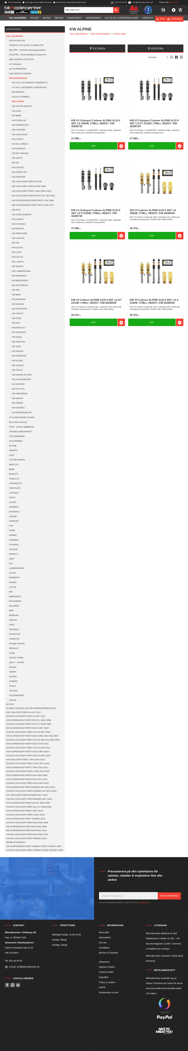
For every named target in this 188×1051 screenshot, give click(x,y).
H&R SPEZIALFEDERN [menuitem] (20, 73)
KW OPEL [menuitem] (17, 318)
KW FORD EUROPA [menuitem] (21, 214)
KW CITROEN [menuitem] (18, 130)
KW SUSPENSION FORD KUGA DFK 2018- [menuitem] (27, 779)
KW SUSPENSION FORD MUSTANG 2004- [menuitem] (26, 826)
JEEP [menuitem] (11, 559)
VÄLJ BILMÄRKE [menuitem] (17, 19)
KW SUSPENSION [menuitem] (18, 78)
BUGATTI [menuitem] (13, 474)
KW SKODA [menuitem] (17, 351)
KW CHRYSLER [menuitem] (19, 134)
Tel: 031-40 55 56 (13, 961)
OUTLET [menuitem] (34, 19)
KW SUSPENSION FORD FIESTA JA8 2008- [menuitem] (33, 200)
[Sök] (116, 10)
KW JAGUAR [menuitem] (18, 238)
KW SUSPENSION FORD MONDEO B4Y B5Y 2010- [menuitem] (30, 787)
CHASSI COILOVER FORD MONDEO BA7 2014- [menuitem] (29, 799)
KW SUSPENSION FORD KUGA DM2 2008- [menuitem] (27, 775)
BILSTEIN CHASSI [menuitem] (18, 422)
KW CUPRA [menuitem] (17, 139)
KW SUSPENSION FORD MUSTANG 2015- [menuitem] (26, 830)
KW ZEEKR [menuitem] (17, 403)
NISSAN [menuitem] (13, 620)
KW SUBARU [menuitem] (18, 408)
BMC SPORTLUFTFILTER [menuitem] (21, 59)
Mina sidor (104, 932)
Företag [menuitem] (148, 19)
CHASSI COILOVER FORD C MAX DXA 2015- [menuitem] (28, 771)
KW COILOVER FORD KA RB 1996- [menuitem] (29, 186)
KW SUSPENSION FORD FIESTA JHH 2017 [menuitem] (33, 205)
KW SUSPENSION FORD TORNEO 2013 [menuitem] (25, 819)
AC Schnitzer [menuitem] (15, 64)
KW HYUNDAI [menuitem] (18, 224)
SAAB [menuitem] (12, 653)
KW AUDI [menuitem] (16, 111)
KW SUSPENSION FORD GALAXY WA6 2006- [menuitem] (28, 803)
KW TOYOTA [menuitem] (18, 389)
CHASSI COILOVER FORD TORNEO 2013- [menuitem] (26, 838)
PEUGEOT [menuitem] (14, 629)
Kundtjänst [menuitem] (74, 19)
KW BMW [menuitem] (16, 115)
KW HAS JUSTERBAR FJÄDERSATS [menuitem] (29, 82)
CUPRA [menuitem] (13, 502)
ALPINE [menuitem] (13, 446)
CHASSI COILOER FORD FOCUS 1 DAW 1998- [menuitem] (29, 724)
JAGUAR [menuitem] (13, 549)
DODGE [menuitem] (13, 516)
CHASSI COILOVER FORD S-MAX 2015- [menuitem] (25, 815)
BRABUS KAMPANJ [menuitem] (15, 842)
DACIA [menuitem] (12, 497)
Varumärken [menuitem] (93, 19)
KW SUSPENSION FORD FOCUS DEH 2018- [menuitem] (27, 751)
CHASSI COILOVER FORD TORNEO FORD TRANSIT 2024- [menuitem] (34, 850)
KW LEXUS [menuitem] (17, 247)
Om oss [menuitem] (59, 19)
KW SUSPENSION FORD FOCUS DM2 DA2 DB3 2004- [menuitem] (32, 736)
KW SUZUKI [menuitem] (18, 365)
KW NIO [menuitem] (16, 323)
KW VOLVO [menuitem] (17, 313)
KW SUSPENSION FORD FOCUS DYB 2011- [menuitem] (27, 744)
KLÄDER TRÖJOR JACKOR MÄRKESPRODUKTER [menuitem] (30, 708)
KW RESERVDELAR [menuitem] (22, 412)
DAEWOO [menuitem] (14, 507)
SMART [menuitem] (12, 672)
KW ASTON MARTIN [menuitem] (22, 106)
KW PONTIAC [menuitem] (18, 342)
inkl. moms (174, 2)
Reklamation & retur (109, 992)
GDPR (102, 987)
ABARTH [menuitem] (13, 450)
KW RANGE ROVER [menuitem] (22, 375)
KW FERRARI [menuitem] (18, 177)
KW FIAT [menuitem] (16, 210)
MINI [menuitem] (11, 610)
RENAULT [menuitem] (14, 648)
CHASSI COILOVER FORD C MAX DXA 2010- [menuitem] (28, 763)
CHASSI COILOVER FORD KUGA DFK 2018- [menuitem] (27, 783)
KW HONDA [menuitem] (18, 219)
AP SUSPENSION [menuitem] (17, 69)
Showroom (104, 962)
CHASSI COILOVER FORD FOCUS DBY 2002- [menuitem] (28, 732)
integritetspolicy (144, 902)
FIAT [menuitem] (11, 526)
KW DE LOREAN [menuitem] (20, 144)
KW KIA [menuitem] (15, 243)
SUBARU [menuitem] (13, 681)
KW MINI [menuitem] (16, 295)
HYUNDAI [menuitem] (14, 544)
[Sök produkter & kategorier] (88, 10)
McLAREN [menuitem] (14, 606)
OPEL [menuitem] (12, 625)
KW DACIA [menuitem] (17, 158)
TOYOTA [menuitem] (13, 691)
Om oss (103, 942)
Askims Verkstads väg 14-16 (19, 947)
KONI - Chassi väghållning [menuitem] (21, 427)
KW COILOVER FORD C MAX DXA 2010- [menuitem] (26, 759)
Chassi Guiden (106, 972)
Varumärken (105, 937)
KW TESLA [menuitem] (17, 370)
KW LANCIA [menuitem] (18, 262)
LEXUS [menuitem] (12, 573)
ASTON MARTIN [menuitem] (17, 460)
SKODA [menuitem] (13, 667)
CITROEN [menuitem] (14, 493)
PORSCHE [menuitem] (14, 639)
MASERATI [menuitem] (14, 577)
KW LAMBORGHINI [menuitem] (21, 271)
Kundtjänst (104, 947)
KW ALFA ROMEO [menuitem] (21, 97)
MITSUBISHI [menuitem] (15, 601)
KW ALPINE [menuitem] (18, 101)
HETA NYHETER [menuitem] (17, 40)
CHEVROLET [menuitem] (15, 483)
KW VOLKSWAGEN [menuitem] (21, 379)
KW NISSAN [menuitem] (18, 304)
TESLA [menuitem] (12, 686)
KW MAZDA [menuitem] (17, 266)
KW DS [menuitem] (15, 163)
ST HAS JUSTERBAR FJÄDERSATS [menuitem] (29, 87)
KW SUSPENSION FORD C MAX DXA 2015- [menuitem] (27, 767)
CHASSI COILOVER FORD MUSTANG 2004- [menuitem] (27, 822)
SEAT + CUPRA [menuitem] (16, 662)
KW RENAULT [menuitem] (19, 327)
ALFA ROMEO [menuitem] (16, 441)
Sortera (157, 48)
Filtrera (99, 48)
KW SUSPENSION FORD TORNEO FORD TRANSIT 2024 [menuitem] (33, 846)
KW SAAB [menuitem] (17, 337)
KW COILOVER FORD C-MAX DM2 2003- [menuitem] (32, 191)
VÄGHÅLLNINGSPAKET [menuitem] (20, 431)
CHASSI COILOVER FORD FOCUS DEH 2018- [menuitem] (28, 755)
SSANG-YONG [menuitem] (16, 657)
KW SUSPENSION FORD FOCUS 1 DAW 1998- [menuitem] (28, 720)
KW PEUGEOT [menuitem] (19, 332)
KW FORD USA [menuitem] (19, 172)
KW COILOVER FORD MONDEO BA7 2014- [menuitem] (27, 795)
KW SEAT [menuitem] (16, 346)
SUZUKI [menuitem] (13, 676)
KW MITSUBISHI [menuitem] (20, 285)
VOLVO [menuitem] (12, 700)
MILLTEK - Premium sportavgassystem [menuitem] (27, 50)
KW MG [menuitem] (15, 290)
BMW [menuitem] (11, 469)
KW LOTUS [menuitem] (17, 257)
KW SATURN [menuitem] (18, 384)
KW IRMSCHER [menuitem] (19, 233)
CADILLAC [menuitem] (14, 479)
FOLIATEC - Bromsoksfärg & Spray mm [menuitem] (27, 54)
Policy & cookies (107, 982)
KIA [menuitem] (11, 563)
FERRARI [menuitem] (13, 521)
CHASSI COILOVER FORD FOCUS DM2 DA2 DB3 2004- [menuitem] (33, 740)
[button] (173, 10)
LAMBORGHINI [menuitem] (16, 568)
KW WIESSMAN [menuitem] (19, 393)
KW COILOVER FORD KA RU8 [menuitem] (26, 181)
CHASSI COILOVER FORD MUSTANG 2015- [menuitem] (27, 834)
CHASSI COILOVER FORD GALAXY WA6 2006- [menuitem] (29, 807)
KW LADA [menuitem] (16, 252)
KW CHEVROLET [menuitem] (20, 125)
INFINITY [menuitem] (13, 554)
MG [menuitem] (11, 592)
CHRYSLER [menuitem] (15, 488)
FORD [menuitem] (12, 530)
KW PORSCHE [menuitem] (19, 356)
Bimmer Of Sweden (108, 953)
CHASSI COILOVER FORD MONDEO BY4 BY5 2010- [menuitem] (31, 791)
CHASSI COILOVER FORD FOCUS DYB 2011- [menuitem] (28, 748)
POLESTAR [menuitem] (14, 634)
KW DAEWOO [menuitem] (19, 148)
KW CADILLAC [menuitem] (19, 120)
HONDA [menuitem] (13, 535)
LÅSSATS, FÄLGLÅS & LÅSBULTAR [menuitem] (26, 45)
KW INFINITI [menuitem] (18, 228)
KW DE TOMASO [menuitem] (20, 153)
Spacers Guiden (107, 967)
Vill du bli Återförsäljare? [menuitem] (122, 19)
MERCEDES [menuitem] (15, 596)
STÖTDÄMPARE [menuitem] (17, 436)
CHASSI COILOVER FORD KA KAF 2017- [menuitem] (26, 716)
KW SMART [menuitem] (17, 398)
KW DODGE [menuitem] (18, 167)
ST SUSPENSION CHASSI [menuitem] (21, 417)
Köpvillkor (104, 977)
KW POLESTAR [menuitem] (19, 309)
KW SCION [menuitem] (17, 360)
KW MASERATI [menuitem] (19, 276)
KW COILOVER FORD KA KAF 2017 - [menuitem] (24, 712)
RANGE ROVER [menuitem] (17, 643)
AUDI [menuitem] (11, 455)
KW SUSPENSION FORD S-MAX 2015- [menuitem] (25, 811)
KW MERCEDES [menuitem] (20, 280)
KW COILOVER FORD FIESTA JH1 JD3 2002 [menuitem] (33, 195)
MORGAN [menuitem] (14, 615)
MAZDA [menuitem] (13, 582)
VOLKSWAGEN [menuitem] (16, 695)
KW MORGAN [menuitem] (18, 299)
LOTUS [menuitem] (12, 587)
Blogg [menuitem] (47, 19)
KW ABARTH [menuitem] (18, 92)
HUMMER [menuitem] (14, 540)
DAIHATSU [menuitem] (14, 511)
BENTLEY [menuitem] (14, 464)
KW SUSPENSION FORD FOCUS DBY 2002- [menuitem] (27, 728)
